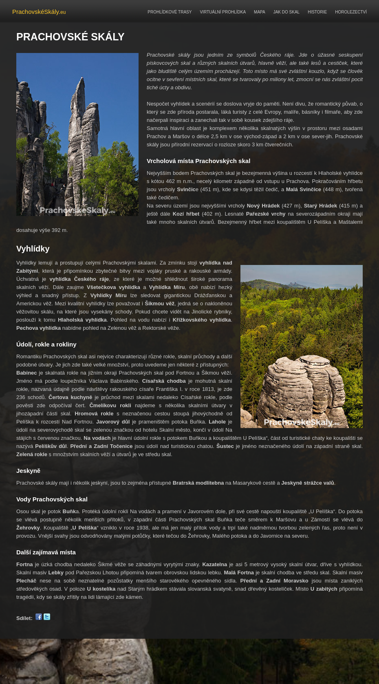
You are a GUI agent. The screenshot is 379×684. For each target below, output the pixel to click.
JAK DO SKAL (286, 12)
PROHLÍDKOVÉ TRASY (170, 12)
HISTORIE (317, 12)
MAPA (259, 12)
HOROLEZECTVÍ (351, 12)
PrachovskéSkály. (39, 11)
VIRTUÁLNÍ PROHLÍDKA (223, 12)
